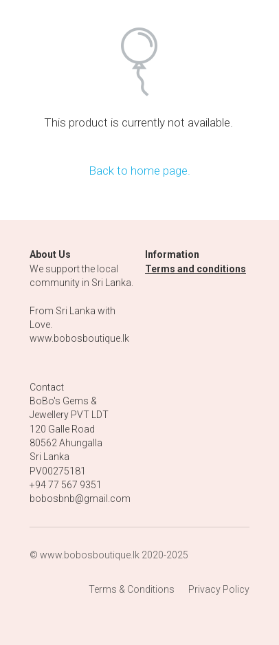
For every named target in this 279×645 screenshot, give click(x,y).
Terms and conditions (195, 268)
